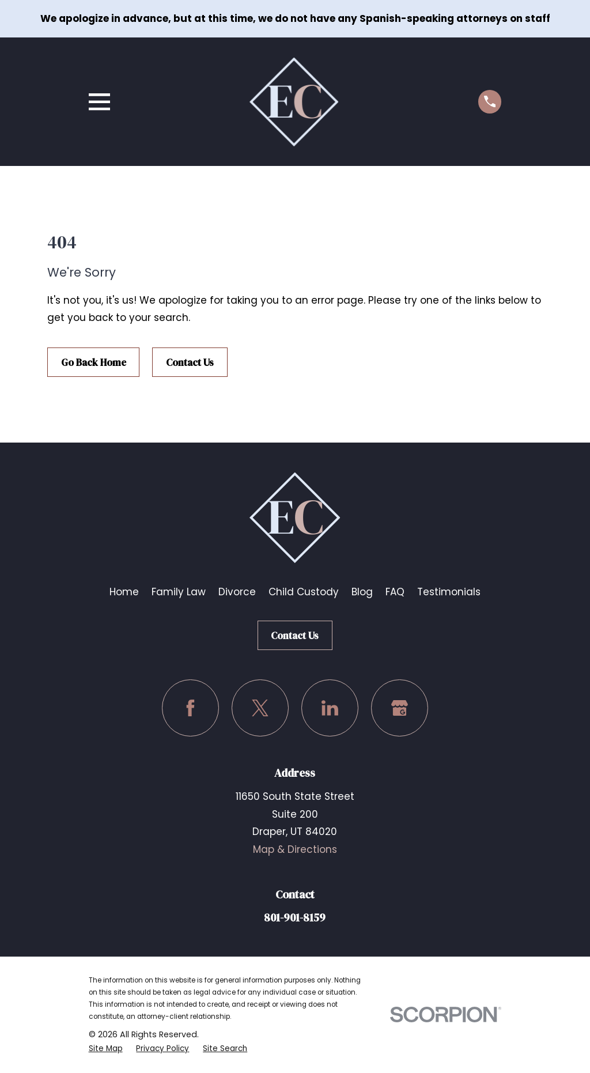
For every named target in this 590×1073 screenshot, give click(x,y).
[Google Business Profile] (399, 707)
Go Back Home (93, 362)
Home (124, 592)
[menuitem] (106, 1048)
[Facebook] (190, 707)
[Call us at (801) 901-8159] (490, 102)
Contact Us (190, 362)
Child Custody (303, 592)
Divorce (237, 592)
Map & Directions (295, 849)
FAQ (394, 592)
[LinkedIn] (329, 707)
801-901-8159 (295, 917)
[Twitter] (260, 707)
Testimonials (449, 592)
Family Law (179, 592)
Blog (362, 592)
